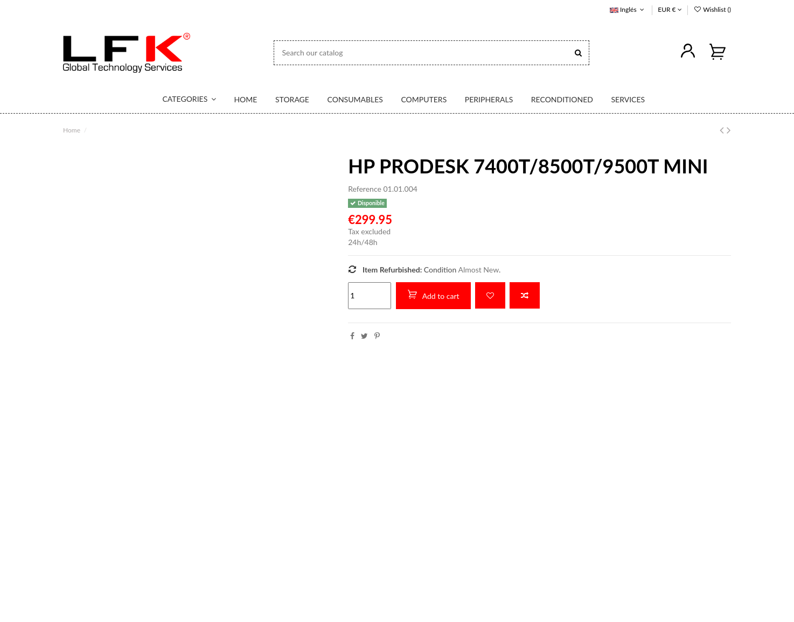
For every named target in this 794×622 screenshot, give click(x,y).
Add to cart (433, 295)
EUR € (669, 9)
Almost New (478, 269)
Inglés (628, 9)
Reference (364, 188)
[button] (182, 99)
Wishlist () (712, 9)
